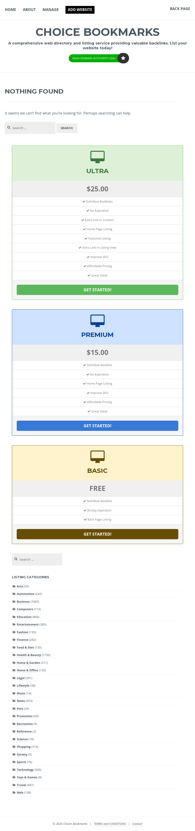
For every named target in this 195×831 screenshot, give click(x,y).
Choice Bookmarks (97, 32)
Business (23, 601)
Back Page (180, 8)
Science (22, 739)
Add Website (80, 9)
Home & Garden (28, 663)
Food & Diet (25, 647)
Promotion (24, 716)
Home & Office (27, 670)
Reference (24, 731)
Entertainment (28, 624)
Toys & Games (27, 777)
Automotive (25, 594)
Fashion (22, 632)
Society (22, 754)
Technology (25, 770)
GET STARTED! (97, 289)
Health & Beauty (29, 655)
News (21, 701)
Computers (25, 609)
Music (21, 693)
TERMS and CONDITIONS (110, 824)
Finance (22, 640)
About (29, 9)
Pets (20, 708)
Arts (20, 586)
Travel (21, 785)
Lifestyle (23, 685)
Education (24, 617)
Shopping (23, 747)
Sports (21, 762)
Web (20, 792)
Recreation (25, 724)
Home (10, 9)
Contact (137, 824)
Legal (20, 678)
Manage (51, 9)
